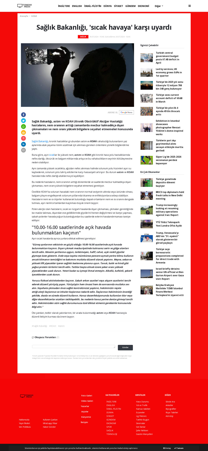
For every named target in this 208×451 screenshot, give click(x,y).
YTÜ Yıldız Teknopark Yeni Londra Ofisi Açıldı (169, 224)
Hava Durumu (142, 401)
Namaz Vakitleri (143, 408)
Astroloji (169, 416)
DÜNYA (108, 6)
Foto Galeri (84, 395)
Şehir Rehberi (142, 430)
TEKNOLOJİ (111, 434)
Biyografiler (171, 408)
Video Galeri (85, 401)
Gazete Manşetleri (144, 434)
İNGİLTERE (64, 6)
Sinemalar (140, 423)
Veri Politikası (25, 426)
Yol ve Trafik (141, 405)
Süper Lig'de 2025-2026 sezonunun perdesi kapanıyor (168, 160)
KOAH (88, 154)
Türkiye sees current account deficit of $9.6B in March (169, 98)
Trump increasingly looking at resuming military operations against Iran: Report (167, 210)
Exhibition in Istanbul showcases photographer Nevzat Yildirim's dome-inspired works (169, 127)
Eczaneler (140, 412)
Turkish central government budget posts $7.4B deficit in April (167, 57)
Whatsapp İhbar (50, 423)
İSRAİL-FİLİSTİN (92, 6)
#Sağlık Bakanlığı (39, 326)
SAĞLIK (34, 16)
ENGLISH (77, 6)
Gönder (125, 347)
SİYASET (118, 6)
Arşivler (82, 411)
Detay (167, 448)
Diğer (158, 6)
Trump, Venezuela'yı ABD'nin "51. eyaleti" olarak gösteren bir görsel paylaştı (167, 238)
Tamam (178, 448)
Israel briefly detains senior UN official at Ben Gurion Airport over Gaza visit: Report (170, 273)
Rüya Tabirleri (172, 412)
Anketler (169, 405)
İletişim (82, 422)
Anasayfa (24, 16)
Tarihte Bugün (142, 419)
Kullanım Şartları (50, 419)
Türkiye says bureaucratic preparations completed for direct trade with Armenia (169, 256)
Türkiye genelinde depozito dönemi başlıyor (166, 182)
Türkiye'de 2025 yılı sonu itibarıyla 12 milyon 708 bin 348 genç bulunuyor (169, 85)
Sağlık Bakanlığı (40, 141)
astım (78, 154)
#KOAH (52, 326)
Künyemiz (84, 417)
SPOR (109, 426)
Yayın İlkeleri (24, 423)
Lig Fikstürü (141, 416)
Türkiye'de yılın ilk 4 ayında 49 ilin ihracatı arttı (168, 111)
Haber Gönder (49, 426)
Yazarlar (83, 406)
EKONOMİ (143, 6)
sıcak (51, 154)
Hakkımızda (24, 419)
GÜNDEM (130, 6)
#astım (61, 326)
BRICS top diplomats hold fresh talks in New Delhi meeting (170, 195)
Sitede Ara (170, 401)
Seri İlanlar (140, 426)
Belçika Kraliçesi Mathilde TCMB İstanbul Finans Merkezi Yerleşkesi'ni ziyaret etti (170, 290)
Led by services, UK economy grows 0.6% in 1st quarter (169, 72)
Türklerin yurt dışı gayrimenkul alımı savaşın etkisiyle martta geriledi (169, 145)
